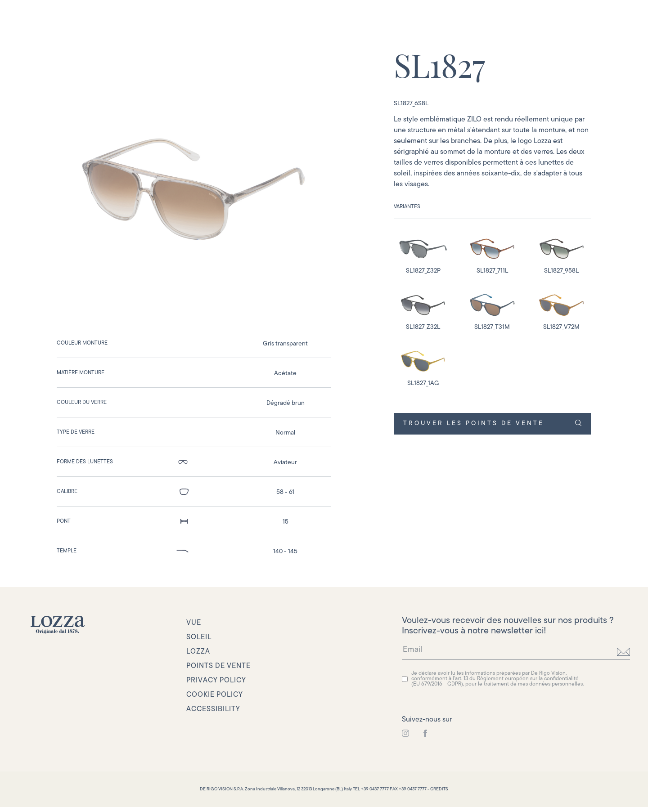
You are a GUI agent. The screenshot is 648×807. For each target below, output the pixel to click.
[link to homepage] (57, 625)
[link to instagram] (405, 734)
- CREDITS (438, 789)
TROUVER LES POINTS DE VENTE (492, 423)
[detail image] (423, 252)
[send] (623, 651)
